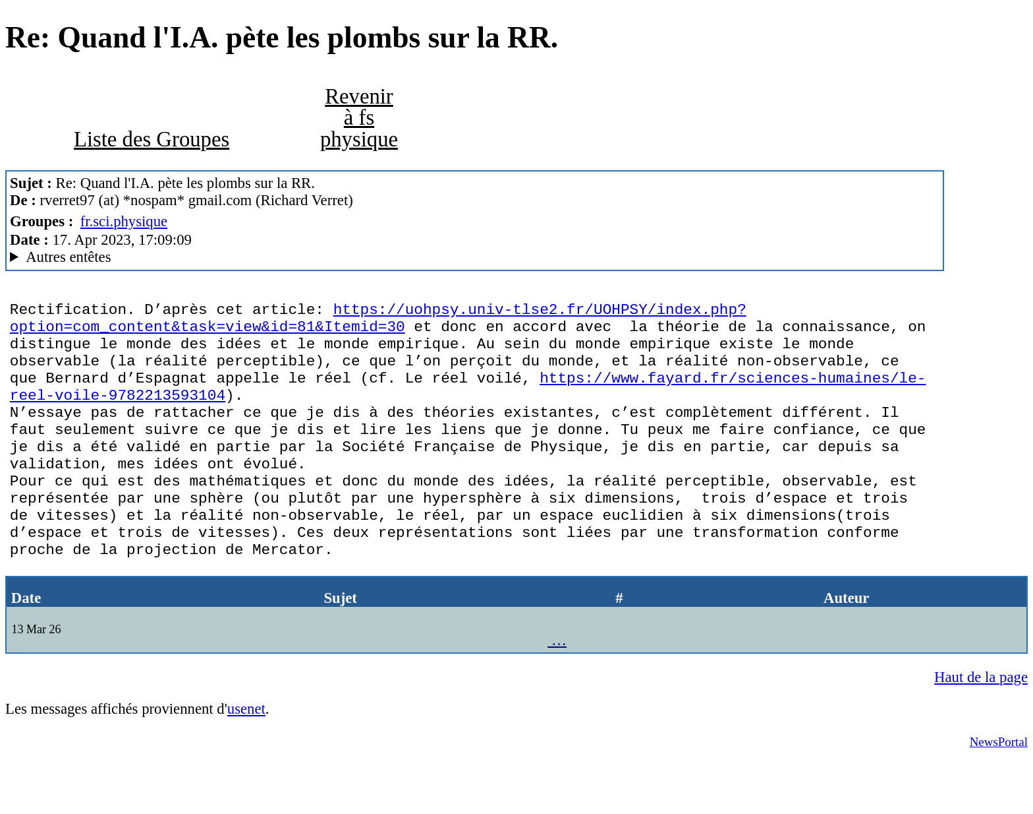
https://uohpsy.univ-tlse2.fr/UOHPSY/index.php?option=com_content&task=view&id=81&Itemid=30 (378, 321)
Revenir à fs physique (359, 117)
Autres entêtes (68, 257)
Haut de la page (981, 730)
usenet (246, 761)
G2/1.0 (474, 257)
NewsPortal (999, 794)
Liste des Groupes (151, 139)
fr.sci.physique (124, 221)
